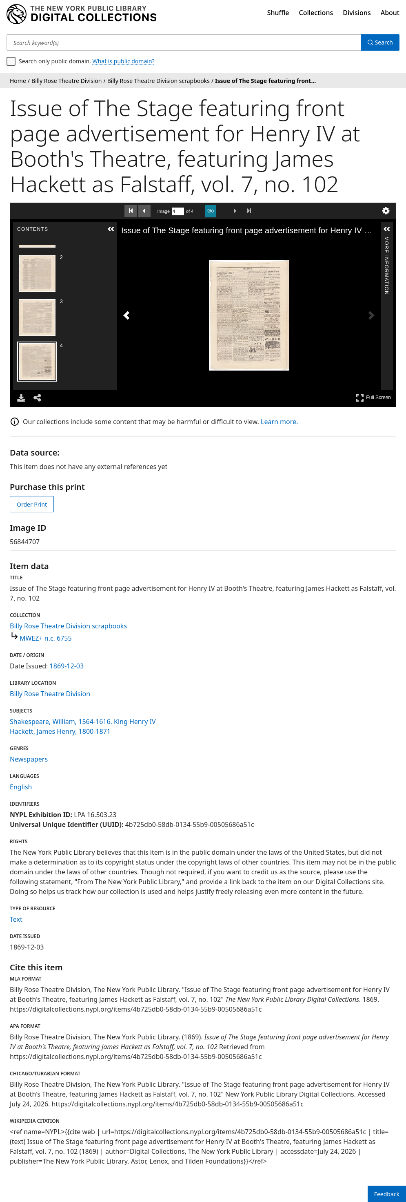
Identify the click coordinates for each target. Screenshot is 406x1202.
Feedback (386, 1194)
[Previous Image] (126, 315)
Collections (316, 12)
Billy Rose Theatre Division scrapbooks (68, 625)
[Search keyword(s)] (184, 42)
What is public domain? (124, 61)
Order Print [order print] (32, 504)
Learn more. (279, 421)
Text (16, 919)
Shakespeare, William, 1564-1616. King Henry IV (83, 721)
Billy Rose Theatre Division (50, 693)
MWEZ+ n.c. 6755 (46, 638)
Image (164, 211)
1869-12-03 (67, 665)
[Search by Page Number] (178, 211)
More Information (386, 240)
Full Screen (373, 397)
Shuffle (278, 12)
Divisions (357, 12)
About (390, 12)
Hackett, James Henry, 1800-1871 (60, 731)
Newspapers (29, 759)
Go (210, 211)
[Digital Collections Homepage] (81, 14)
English (21, 786)
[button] (111, 229)
